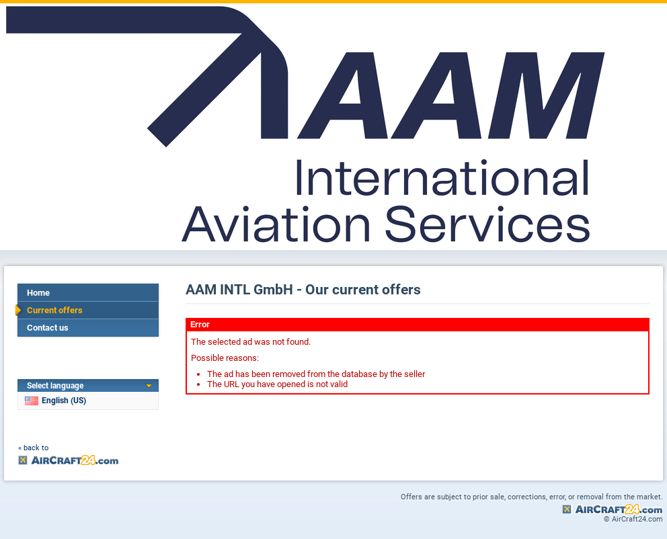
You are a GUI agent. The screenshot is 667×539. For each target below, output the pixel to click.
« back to (33, 448)
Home (38, 293)
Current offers (55, 310)
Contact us (48, 328)
